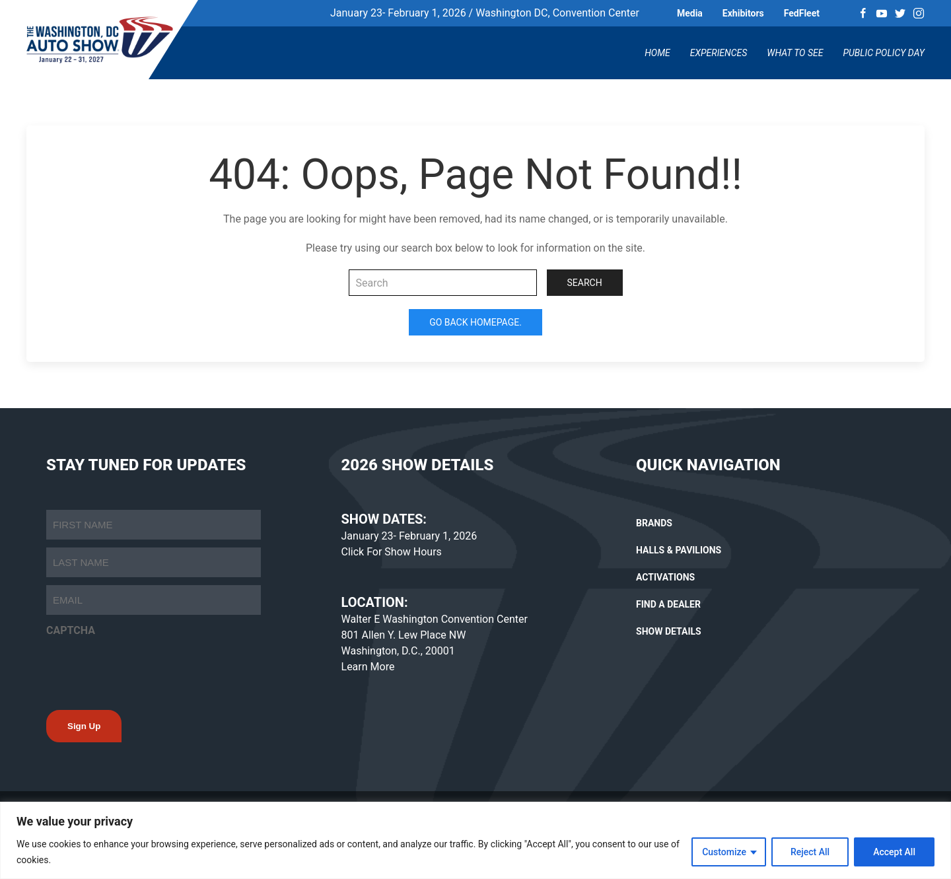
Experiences (719, 53)
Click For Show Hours (391, 551)
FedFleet (802, 13)
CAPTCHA (70, 630)
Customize (724, 852)
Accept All (894, 852)
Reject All (810, 852)
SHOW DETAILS (668, 631)
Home (657, 53)
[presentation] (146, 669)
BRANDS (654, 523)
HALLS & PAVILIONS (678, 550)
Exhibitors (743, 13)
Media (690, 13)
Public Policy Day (884, 53)
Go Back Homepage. (475, 322)
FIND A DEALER (668, 604)
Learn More (368, 666)
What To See (795, 53)
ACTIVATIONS (665, 577)
